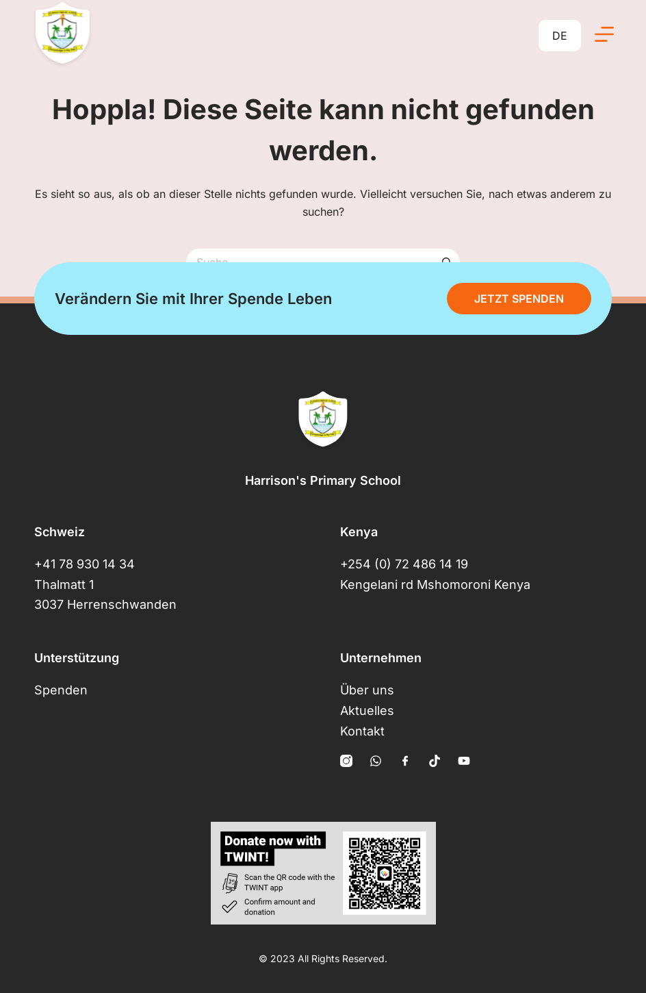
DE (559, 35)
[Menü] (604, 34)
